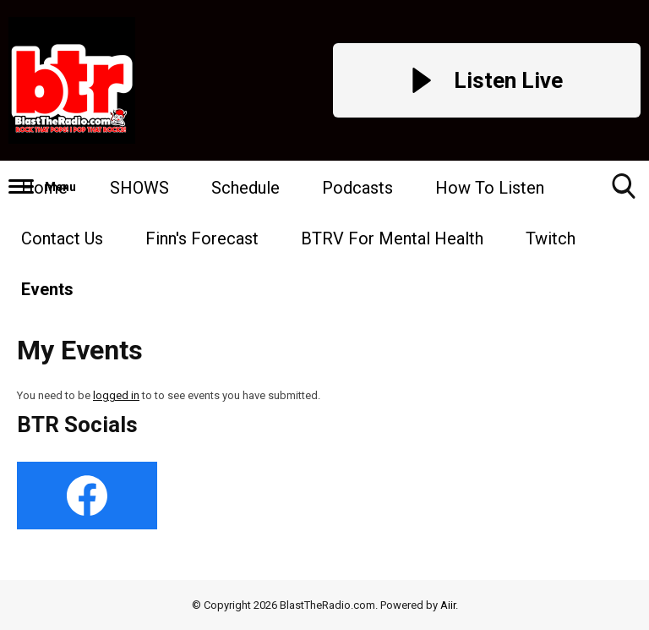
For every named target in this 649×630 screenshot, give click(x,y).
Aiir (447, 605)
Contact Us (62, 238)
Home (44, 188)
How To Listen (489, 188)
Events (47, 289)
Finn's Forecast (202, 238)
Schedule (245, 188)
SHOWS (139, 188)
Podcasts (357, 188)
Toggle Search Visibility (623, 192)
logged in (116, 395)
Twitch (550, 238)
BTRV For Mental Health (392, 238)
